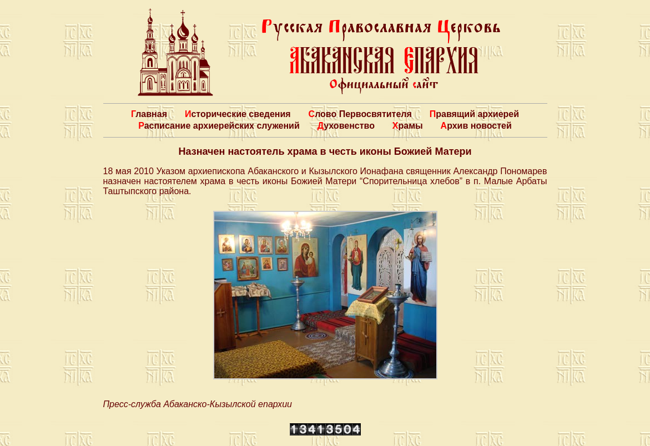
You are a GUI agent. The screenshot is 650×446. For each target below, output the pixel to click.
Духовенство (346, 125)
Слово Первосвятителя (360, 114)
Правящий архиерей (474, 114)
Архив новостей (476, 125)
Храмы (407, 125)
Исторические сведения (238, 114)
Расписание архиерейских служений (219, 125)
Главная (149, 114)
